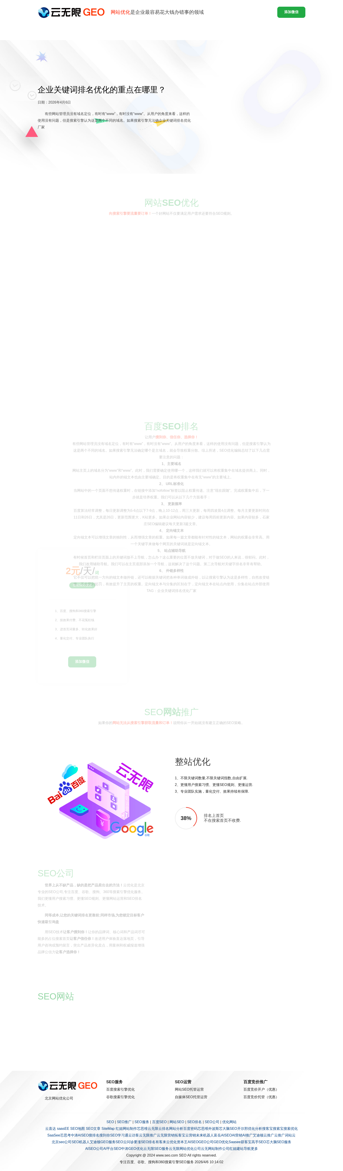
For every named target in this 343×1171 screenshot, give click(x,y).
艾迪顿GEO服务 (103, 1142)
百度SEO (159, 1122)
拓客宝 (180, 1135)
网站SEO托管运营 (189, 1089)
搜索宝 (278, 1128)
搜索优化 (291, 1128)
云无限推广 (148, 1135)
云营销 (190, 1135)
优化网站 (229, 1122)
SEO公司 (212, 1122)
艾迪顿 (258, 1135)
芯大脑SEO (228, 1128)
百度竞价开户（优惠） (261, 1089)
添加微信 (291, 12)
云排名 (163, 1128)
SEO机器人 (80, 1142)
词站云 (290, 1135)
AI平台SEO (112, 1149)
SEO (110, 1122)
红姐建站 (236, 1149)
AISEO (193, 1142)
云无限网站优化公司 (185, 1149)
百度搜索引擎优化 (120, 1089)
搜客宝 (267, 1128)
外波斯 (213, 1128)
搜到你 (104, 1135)
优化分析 (255, 1128)
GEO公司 (206, 1142)
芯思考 (65, 1135)
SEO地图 (77, 1128)
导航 (247, 1149)
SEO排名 (194, 1122)
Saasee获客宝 (240, 1142)
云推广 (268, 1135)
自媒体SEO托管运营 (191, 1097)
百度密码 (190, 1128)
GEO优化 (221, 1142)
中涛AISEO (80, 1135)
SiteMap (108, 1128)
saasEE (63, 1128)
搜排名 (94, 1135)
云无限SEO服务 (156, 1149)
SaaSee (53, 1135)
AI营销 (237, 1135)
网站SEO (176, 1122)
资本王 (182, 1142)
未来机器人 (205, 1135)
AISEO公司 (94, 1149)
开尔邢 (242, 1128)
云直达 (50, 1128)
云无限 (153, 1128)
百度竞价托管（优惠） (261, 1097)
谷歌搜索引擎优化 (120, 1097)
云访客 (133, 1135)
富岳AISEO (223, 1135)
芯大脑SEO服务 (279, 1142)
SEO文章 (93, 1128)
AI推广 (247, 1135)
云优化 (171, 1142)
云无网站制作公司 (215, 1149)
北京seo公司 (62, 1142)
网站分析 (176, 1128)
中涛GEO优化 (132, 1149)
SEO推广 (124, 1122)
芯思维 (142, 1128)
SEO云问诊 (125, 1142)
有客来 (160, 1142)
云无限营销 (166, 1135)
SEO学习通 (119, 1135)
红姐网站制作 (126, 1128)
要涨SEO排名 (145, 1142)
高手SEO (258, 1142)
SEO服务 (142, 1122)
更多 (254, 1149)
